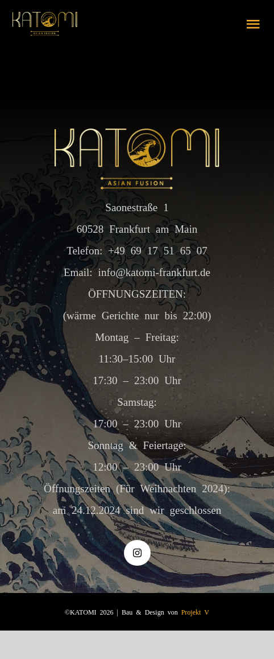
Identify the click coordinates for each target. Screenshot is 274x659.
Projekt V (195, 611)
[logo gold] (45, 17)
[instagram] (137, 553)
